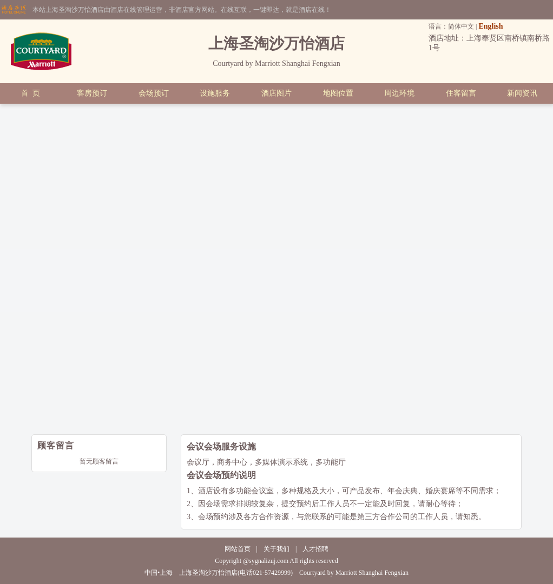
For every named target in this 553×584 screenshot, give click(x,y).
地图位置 (338, 93)
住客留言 (461, 93)
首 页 (30, 93)
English (490, 26)
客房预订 (92, 93)
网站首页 (238, 549)
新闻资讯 (522, 93)
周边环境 (399, 93)
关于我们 (276, 549)
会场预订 (154, 93)
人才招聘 (315, 549)
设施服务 (215, 93)
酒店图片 (276, 93)
